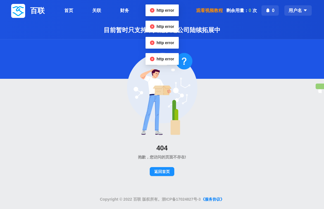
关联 (96, 10)
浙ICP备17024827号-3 (181, 199)
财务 (124, 10)
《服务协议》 (212, 199)
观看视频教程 (209, 10)
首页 (68, 10)
